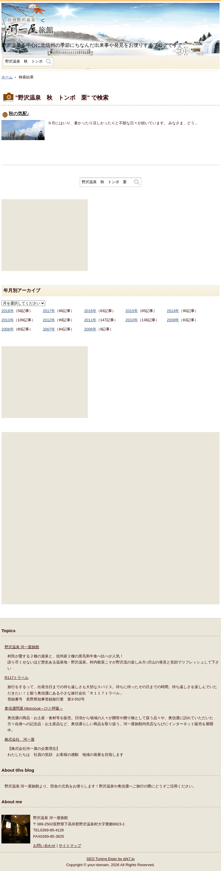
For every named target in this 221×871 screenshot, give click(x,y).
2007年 (49, 329)
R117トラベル (17, 677)
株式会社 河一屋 (20, 739)
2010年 (131, 320)
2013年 (7, 320)
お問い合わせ (44, 845)
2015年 (131, 311)
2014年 (173, 311)
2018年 (7, 311)
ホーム (7, 77)
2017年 (49, 311)
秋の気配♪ (19, 113)
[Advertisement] (44, 235)
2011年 (90, 320)
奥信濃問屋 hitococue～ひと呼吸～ (34, 708)
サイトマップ (70, 845)
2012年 (49, 320)
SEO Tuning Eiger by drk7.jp (110, 859)
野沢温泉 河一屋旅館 (22, 647)
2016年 (90, 311)
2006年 (90, 329)
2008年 (7, 329)
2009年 (173, 320)
